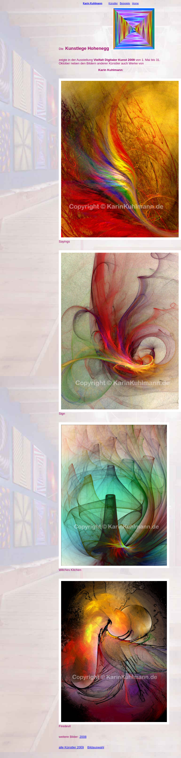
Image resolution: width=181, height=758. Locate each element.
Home (135, 3)
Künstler (113, 3)
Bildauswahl (95, 747)
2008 (83, 736)
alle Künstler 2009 (71, 747)
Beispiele (125, 3)
